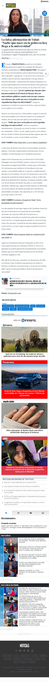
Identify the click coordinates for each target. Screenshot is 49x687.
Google (5, 309)
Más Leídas (5, 535)
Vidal (33, 306)
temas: (4, 304)
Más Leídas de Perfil (10, 585)
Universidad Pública (25, 309)
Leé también (16, 278)
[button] (45, 74)
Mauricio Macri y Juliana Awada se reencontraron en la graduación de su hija (28, 283)
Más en (25, 320)
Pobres (13, 309)
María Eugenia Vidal (22, 306)
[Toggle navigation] (3, 5)
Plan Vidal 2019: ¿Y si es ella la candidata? (30, 142)
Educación (40, 306)
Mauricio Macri (8, 306)
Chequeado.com (19, 128)
